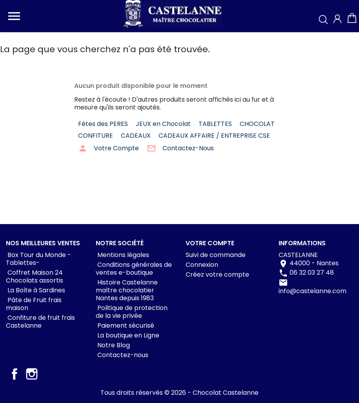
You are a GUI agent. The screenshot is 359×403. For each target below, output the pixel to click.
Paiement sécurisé (125, 325)
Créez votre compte (217, 274)
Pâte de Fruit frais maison (34, 303)
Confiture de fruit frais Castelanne (40, 321)
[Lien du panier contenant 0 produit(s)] (352, 21)
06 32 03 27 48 (312, 272)
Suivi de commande (216, 254)
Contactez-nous (122, 354)
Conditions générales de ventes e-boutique (134, 268)
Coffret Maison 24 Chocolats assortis (34, 276)
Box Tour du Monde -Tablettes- (38, 258)
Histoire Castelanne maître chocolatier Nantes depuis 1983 (127, 290)
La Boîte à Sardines (35, 290)
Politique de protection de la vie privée (132, 311)
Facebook (14, 374)
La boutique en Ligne (127, 335)
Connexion (202, 264)
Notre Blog (113, 345)
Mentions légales (122, 254)
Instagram (32, 374)
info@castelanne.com (312, 290)
